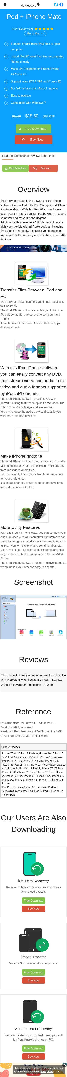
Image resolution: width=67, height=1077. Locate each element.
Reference (48, 155)
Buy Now (36, 139)
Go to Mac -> (35, 33)
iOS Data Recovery (33, 881)
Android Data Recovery (33, 1029)
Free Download (35, 129)
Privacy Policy (47, 1071)
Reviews (35, 155)
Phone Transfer (33, 957)
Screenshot (21, 155)
